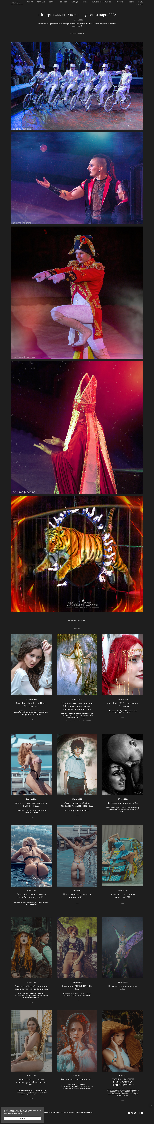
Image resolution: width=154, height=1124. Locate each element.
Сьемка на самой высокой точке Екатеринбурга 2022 (31, 896)
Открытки (119, 2)
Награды (74, 2)
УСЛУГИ (51, 2)
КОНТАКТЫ (139, 4)
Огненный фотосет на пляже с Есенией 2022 (31, 804)
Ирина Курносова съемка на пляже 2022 (77, 896)
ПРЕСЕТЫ (131, 2)
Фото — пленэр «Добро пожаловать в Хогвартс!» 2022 (77, 804)
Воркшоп (66, 720)
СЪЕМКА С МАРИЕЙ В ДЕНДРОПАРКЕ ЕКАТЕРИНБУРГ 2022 (123, 1082)
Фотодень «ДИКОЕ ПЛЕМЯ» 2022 (77, 987)
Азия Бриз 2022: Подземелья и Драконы (122, 704)
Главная (30, 2)
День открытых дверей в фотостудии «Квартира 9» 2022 (31, 1082)
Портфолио (41, 2)
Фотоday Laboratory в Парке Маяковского (31, 704)
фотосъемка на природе (81, 720)
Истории (85, 2)
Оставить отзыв (76, 33)
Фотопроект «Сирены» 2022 (122, 802)
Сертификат (63, 2)
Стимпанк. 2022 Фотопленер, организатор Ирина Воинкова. (31, 987)
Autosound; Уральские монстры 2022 (122, 896)
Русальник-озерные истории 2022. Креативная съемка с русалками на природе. (77, 706)
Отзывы (140, 2)
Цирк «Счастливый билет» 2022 (122, 987)
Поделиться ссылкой (78, 620)
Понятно (22, 1118)
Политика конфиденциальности (13, 1113)
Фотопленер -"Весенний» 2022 (77, 1079)
